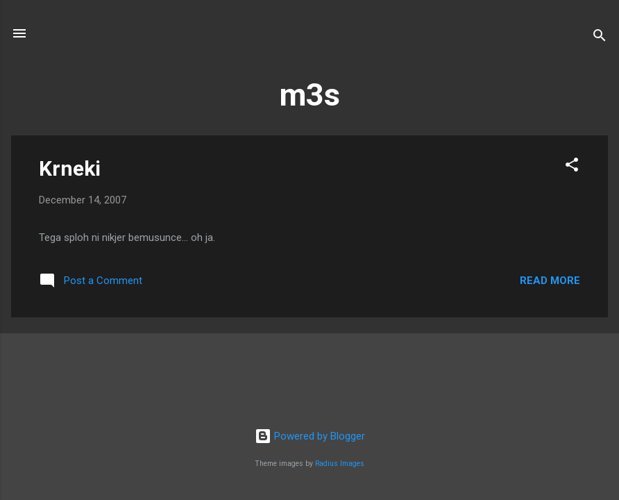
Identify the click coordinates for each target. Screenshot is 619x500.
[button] (571, 167)
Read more (550, 280)
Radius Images (339, 463)
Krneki (70, 168)
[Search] (599, 38)
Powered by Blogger (310, 436)
